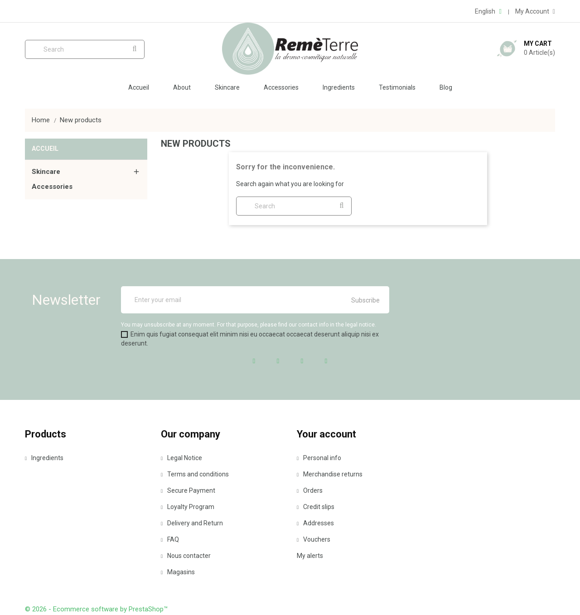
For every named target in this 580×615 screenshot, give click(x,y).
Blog (446, 87)
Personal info (319, 457)
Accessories (281, 87)
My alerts (310, 555)
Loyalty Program (187, 506)
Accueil (138, 87)
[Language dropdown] (488, 11)
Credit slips (315, 506)
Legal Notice (181, 457)
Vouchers (313, 539)
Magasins (178, 572)
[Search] (85, 49)
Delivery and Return (192, 523)
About (182, 87)
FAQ (170, 539)
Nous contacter (186, 555)
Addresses (315, 523)
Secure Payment (188, 490)
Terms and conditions (195, 474)
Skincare (227, 87)
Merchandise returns (329, 474)
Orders (310, 490)
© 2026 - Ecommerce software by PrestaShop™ (96, 609)
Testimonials (397, 87)
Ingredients (339, 87)
